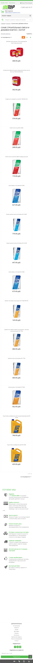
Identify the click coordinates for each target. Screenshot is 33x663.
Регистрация (28, 3)
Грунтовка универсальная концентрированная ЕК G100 (16, 416)
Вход (22, 3)
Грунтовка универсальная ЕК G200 (16, 445)
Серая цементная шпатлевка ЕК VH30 (16, 243)
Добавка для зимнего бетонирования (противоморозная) (16, 42)
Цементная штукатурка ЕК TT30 (16, 358)
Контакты (12, 3)
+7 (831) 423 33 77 (26, 7)
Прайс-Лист (4, 3)
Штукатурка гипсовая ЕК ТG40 (16, 387)
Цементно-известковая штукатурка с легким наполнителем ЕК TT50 (16, 330)
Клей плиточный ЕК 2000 (16, 128)
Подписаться (16, 657)
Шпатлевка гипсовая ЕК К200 (16, 185)
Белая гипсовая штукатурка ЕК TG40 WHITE (16, 300)
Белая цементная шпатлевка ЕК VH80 (16, 214)
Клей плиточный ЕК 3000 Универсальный (16, 156)
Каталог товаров (16, 15)
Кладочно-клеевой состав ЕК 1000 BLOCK (16, 99)
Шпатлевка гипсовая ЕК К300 (16, 272)
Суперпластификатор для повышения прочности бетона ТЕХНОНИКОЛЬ (16, 71)
